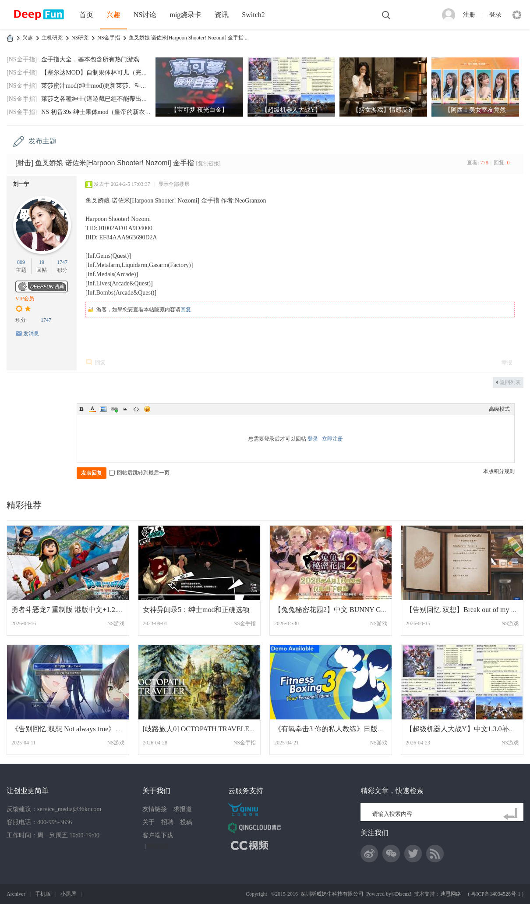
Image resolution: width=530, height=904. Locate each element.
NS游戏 (115, 623)
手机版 (43, 894)
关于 (148, 822)
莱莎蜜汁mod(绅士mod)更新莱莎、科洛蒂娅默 (103, 85)
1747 (62, 262)
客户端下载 (157, 835)
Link (114, 409)
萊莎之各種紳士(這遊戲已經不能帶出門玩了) (101, 99)
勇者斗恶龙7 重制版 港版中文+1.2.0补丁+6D (79, 609)
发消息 (31, 334)
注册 (469, 14)
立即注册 (332, 439)
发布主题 (42, 141)
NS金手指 (108, 38)
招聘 (167, 822)
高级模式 (499, 409)
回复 (185, 309)
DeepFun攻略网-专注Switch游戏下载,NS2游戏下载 (10, 38)
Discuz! (403, 894)
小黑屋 (68, 894)
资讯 (222, 14)
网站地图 (158, 846)
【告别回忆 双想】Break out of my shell (465, 609)
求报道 (182, 809)
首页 (86, 14)
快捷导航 (516, 14)
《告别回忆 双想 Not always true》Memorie (76, 729)
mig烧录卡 (185, 14)
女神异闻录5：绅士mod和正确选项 (196, 609)
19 (41, 262)
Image (103, 409)
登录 (495, 14)
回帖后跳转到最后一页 (139, 473)
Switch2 (253, 14)
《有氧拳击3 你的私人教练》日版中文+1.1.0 (342, 729)
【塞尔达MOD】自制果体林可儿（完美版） (100, 72)
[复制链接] (208, 163)
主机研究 (52, 38)
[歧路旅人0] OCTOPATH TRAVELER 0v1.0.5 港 (214, 729)
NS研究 (79, 38)
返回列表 (510, 382)
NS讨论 (145, 14)
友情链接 (154, 809)
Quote (125, 409)
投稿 (186, 822)
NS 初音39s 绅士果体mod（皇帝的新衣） (96, 112)
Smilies (147, 409)
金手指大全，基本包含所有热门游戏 (90, 59)
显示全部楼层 (174, 184)
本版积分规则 (499, 471)
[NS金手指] (22, 59)
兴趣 (113, 14)
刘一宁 (21, 184)
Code (136, 409)
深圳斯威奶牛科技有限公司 (332, 894)
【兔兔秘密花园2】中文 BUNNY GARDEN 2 (342, 609)
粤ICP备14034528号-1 (495, 894)
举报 (507, 362)
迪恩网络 (450, 894)
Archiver (16, 894)
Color (92, 409)
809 (21, 262)
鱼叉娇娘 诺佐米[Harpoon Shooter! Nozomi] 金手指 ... (189, 38)
